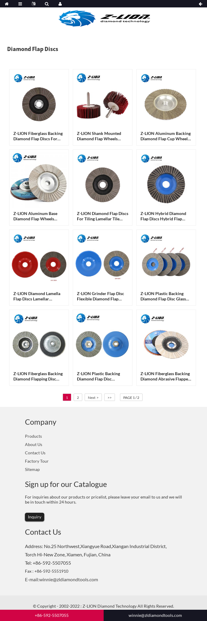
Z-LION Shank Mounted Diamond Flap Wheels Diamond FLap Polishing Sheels (99, 136)
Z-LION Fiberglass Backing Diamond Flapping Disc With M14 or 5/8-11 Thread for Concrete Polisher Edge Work (38, 376)
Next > (93, 397)
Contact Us (35, 452)
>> (110, 397)
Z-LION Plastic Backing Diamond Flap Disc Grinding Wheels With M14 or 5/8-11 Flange (102, 376)
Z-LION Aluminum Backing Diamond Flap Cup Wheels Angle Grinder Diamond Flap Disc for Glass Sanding (165, 136)
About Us (33, 444)
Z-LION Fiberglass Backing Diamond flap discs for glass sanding (38, 136)
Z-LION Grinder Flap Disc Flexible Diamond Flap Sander (100, 296)
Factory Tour (37, 461)
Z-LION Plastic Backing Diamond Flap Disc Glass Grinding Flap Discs (163, 296)
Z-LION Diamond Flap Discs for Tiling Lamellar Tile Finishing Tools (102, 216)
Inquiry (34, 516)
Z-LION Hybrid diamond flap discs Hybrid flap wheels (163, 216)
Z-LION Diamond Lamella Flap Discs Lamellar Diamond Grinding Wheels (37, 296)
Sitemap (32, 469)
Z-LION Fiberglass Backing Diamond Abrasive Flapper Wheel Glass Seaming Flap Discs (165, 376)
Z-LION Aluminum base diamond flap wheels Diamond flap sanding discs (35, 216)
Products (33, 436)
